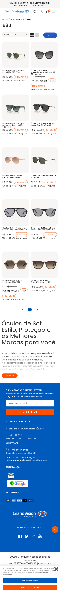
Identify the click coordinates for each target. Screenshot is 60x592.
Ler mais (10, 375)
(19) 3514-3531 (19, 449)
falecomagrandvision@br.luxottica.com (26, 460)
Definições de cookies (30, 580)
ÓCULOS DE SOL (17, 19)
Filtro (47, 35)
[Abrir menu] (53, 12)
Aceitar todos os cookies (30, 587)
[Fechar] (56, 569)
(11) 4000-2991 (14, 435)
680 (29, 19)
